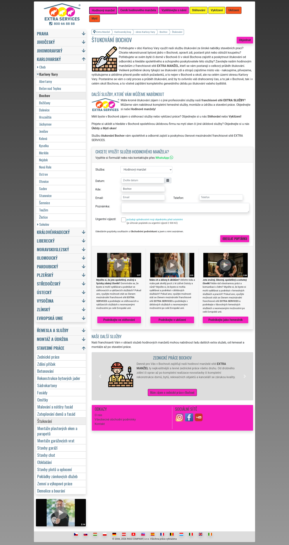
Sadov (43, 188)
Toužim (43, 210)
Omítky (42, 400)
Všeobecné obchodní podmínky (115, 419)
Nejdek (43, 159)
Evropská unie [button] (50, 318)
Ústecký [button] (44, 292)
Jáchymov (45, 124)
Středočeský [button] (48, 284)
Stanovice (45, 195)
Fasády (42, 392)
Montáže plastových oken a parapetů (57, 431)
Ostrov (43, 174)
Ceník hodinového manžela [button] (138, 10)
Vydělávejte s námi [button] (173, 10)
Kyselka (44, 145)
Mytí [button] (95, 18)
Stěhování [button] (198, 10)
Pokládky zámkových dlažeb (57, 476)
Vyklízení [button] (217, 10)
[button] (100, 376)
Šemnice (44, 202)
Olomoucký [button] (47, 258)
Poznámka (102, 206)
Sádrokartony (47, 385)
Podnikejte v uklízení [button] (172, 320)
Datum (99, 181)
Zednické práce (48, 357)
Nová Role (45, 167)
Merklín (43, 152)
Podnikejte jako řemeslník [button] (225, 320)
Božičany (44, 102)
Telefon (178, 198)
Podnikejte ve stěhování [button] (119, 320)
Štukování (44, 421)
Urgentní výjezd (105, 219)
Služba (99, 169)
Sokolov (43, 224)
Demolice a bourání (51, 491)
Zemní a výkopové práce (54, 483)
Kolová (43, 138)
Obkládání (44, 462)
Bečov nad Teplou (50, 88)
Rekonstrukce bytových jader (58, 378)
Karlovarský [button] (49, 59)
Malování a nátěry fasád (55, 407)
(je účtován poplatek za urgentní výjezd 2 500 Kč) (152, 223)
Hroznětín (45, 117)
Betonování (45, 371)
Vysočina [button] (45, 301)
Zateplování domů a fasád (56, 414)
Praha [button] (42, 33)
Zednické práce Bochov (172, 358)
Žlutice (43, 217)
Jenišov (43, 131)
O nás (98, 415)
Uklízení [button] (233, 10)
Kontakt (100, 424)
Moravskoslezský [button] (53, 249)
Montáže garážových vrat (55, 440)
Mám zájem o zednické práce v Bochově (172, 392)
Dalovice (44, 110)
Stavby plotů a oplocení (54, 469)
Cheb (41, 67)
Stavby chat (46, 455)
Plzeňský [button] (45, 275)
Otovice (44, 181)
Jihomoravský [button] (49, 51)
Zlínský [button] (43, 309)
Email (99, 198)
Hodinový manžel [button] (103, 10)
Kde (97, 189)
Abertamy (45, 81)
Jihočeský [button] (46, 42)
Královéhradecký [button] (53, 232)
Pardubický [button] (47, 266)
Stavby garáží (47, 448)
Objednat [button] (245, 40)
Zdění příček (46, 364)
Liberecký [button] (46, 241)
